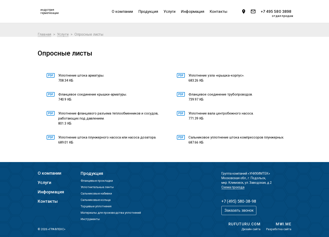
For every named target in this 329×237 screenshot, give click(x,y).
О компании (122, 11)
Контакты (218, 11)
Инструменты (90, 219)
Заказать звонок (238, 210)
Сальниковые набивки (96, 193)
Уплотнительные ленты (97, 187)
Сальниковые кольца (96, 200)
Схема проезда (232, 187)
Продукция (148, 11)
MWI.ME (283, 224)
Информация (192, 11)
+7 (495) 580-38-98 (238, 201)
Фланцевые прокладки (97, 180)
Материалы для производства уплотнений (111, 212)
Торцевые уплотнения (96, 206)
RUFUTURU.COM (244, 224)
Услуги (170, 11)
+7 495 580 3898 (275, 11)
